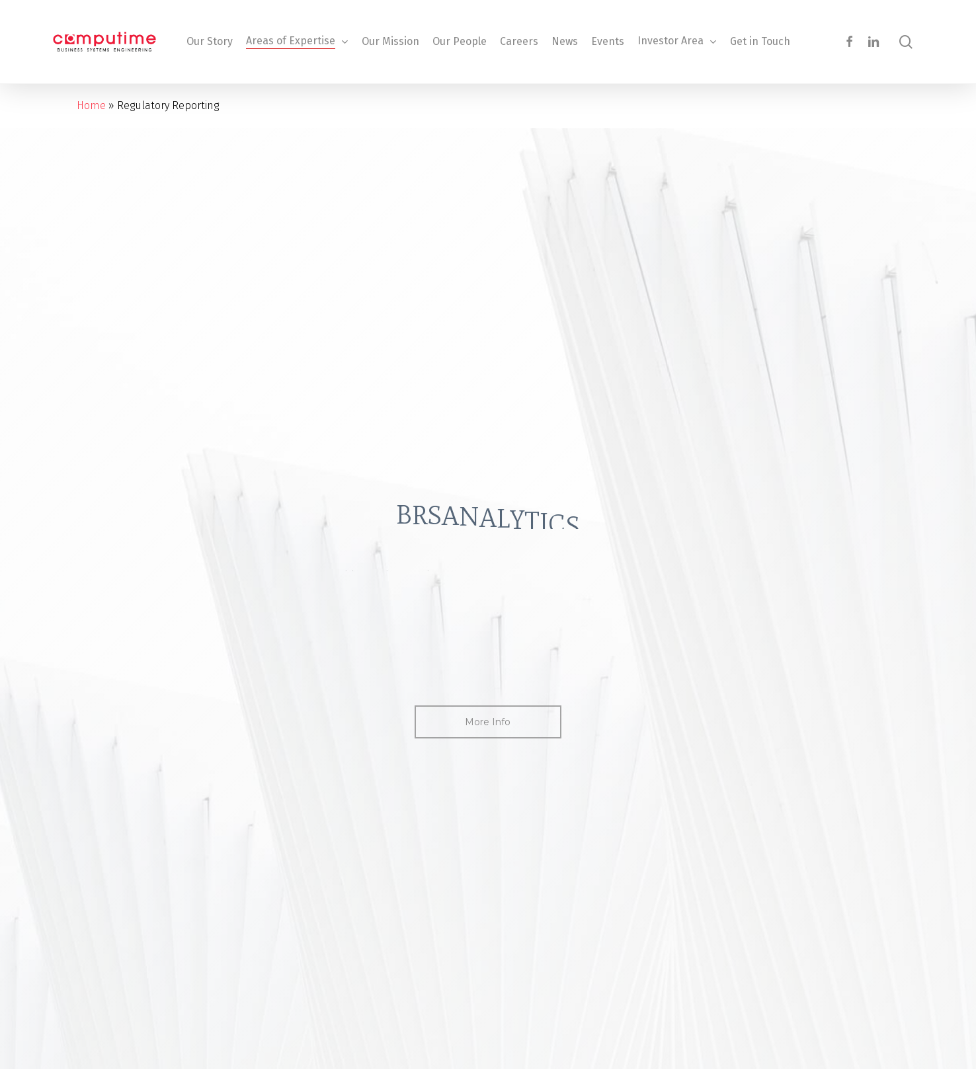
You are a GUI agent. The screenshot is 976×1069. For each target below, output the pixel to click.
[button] (488, 721)
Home (91, 105)
